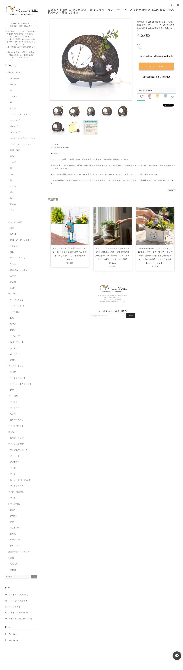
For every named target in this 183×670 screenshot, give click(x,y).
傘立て (13, 276)
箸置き (13, 330)
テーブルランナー (18, 300)
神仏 (12, 156)
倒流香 (13, 372)
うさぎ (13, 162)
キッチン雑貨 (14, 312)
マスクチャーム (17, 486)
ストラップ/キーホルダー (21, 480)
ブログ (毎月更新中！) (18, 601)
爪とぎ (13, 414)
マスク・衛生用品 (16, 492)
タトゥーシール (17, 456)
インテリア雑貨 (15, 222)
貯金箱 (13, 204)
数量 (138, 45)
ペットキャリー (17, 408)
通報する (172, 190)
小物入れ (14, 246)
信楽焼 (13, 324)
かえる (13, 108)
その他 (13, 186)
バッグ (13, 468)
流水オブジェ (16, 126)
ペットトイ (15, 402)
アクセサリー (16, 462)
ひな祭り (14, 516)
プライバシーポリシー (18, 613)
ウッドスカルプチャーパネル (22, 138)
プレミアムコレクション (20, 144)
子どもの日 (15, 528)
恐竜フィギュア (17, 438)
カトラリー (15, 354)
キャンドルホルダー (19, 378)
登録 (131, 316)
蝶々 (12, 192)
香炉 (12, 390)
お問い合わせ (14, 607)
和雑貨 (11, 558)
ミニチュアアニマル (19, 114)
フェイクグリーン (18, 258)
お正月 (13, 510)
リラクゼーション (16, 366)
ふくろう (14, 96)
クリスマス (15, 546)
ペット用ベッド (17, 426)
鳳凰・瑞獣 (15, 150)
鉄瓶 (12, 318)
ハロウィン (15, 540)
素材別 (13, 570)
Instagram (13, 640)
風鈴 (12, 252)
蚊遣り (13, 288)
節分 (12, 522)
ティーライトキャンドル (20, 384)
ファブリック (14, 294)
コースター (15, 348)
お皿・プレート (17, 342)
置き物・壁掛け (15, 72)
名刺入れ (14, 564)
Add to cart (156, 66)
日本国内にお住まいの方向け (156, 76)
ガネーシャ (15, 78)
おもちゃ (12, 432)
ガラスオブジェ (17, 132)
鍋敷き (13, 360)
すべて (142, 95)
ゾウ (12, 210)
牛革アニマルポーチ (19, 450)
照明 (12, 228)
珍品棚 (13, 234)
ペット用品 (13, 396)
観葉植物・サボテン (19, 270)
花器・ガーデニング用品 (20, 240)
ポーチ (13, 474)
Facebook (13, 634)
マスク (13, 498)
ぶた (12, 174)
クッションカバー (18, 306)
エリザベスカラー (18, 420)
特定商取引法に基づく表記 (20, 619)
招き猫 (13, 84)
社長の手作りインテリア (19, 552)
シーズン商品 (14, 504)
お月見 (13, 534)
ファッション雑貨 (16, 444)
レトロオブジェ (17, 120)
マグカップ (15, 336)
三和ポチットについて (18, 595)
